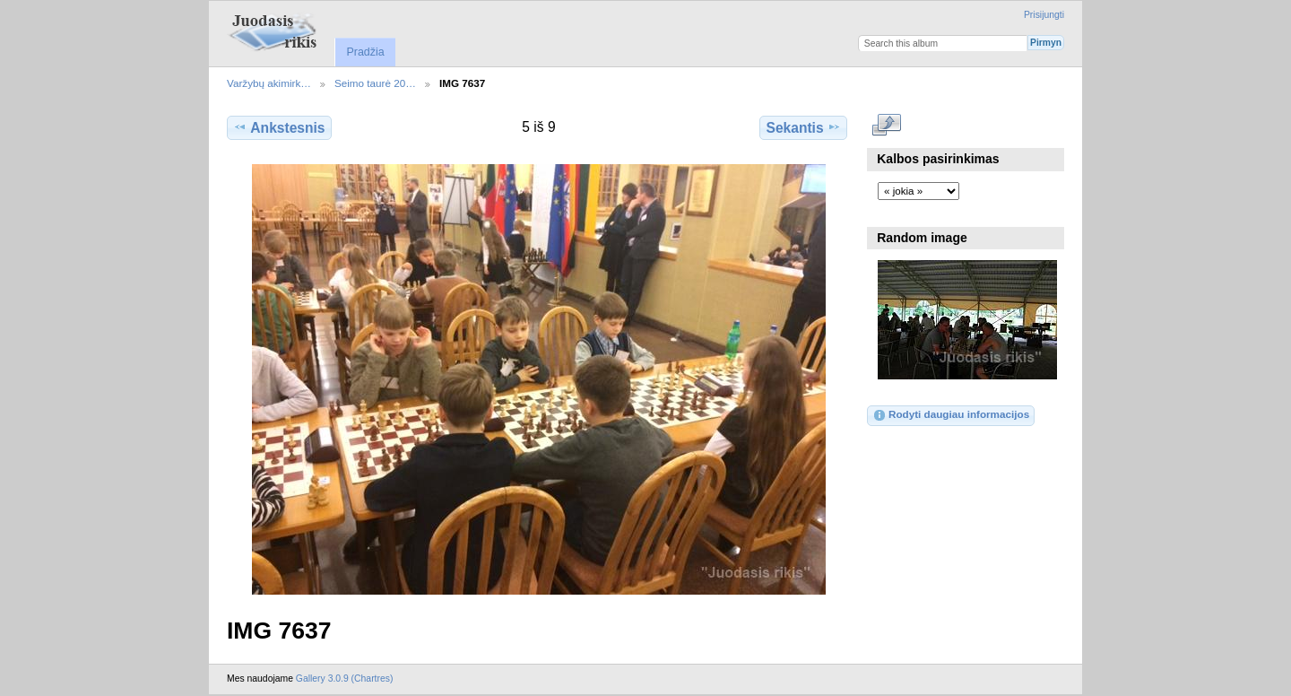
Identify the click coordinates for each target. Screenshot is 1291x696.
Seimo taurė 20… (375, 83)
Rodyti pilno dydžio (887, 125)
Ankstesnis (279, 127)
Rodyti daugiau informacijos (950, 415)
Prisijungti (1044, 15)
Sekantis (803, 127)
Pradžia (365, 52)
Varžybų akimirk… (269, 83)
